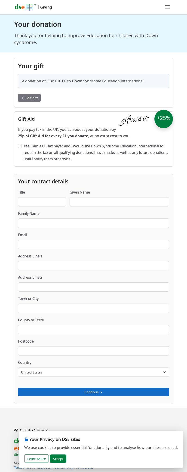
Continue (93, 392)
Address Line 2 (30, 277)
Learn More (36, 458)
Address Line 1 (30, 256)
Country (24, 362)
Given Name (80, 192)
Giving (46, 7)
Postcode (26, 341)
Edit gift (29, 98)
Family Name (29, 213)
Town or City (28, 298)
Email (22, 234)
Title (21, 192)
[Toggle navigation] (167, 7)
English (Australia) (31, 430)
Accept (58, 458)
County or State (31, 320)
